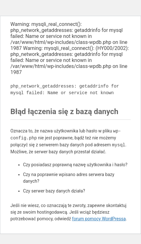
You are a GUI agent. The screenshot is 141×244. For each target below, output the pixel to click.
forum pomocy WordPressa (99, 218)
